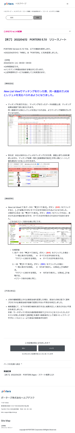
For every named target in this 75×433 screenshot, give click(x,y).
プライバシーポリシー (7, 427)
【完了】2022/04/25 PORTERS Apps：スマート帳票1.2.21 (29, 375)
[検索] (19, 17)
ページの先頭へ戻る (13, 364)
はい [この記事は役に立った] (23, 348)
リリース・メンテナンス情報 (51, 11)
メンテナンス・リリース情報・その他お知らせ (27, 11)
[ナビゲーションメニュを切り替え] (67, 4)
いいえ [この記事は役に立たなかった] (51, 348)
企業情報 (3, 426)
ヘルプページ (7, 11)
